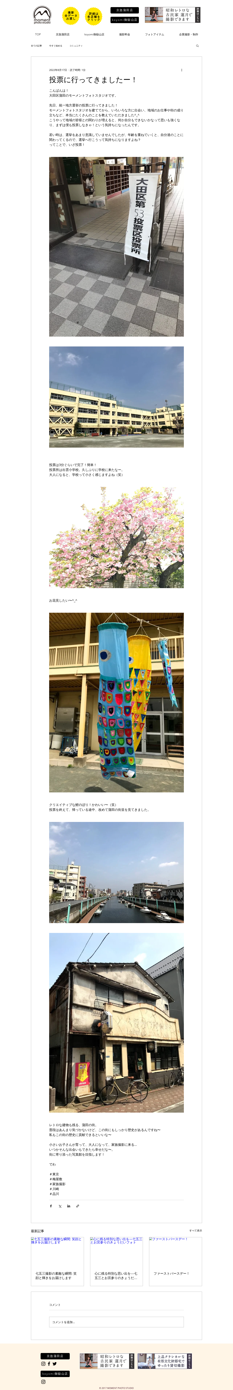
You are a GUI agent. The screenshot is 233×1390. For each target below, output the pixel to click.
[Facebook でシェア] (51, 1206)
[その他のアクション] (181, 70)
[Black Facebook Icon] (49, 1363)
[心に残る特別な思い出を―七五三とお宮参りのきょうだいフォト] (116, 1252)
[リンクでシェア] (77, 1206)
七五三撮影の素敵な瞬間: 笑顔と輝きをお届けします (56, 1276)
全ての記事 (36, 45)
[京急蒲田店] (124, 10)
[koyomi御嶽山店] (124, 20)
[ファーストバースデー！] (175, 1252)
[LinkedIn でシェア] (68, 1206)
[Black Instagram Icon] (43, 1363)
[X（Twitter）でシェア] (60, 1206)
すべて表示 (195, 1230)
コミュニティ (76, 45)
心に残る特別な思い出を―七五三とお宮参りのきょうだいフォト (116, 1276)
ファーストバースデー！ (172, 1273)
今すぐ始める (55, 45)
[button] (197, 45)
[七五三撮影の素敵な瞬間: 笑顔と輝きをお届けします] (57, 1252)
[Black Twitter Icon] (54, 1363)
